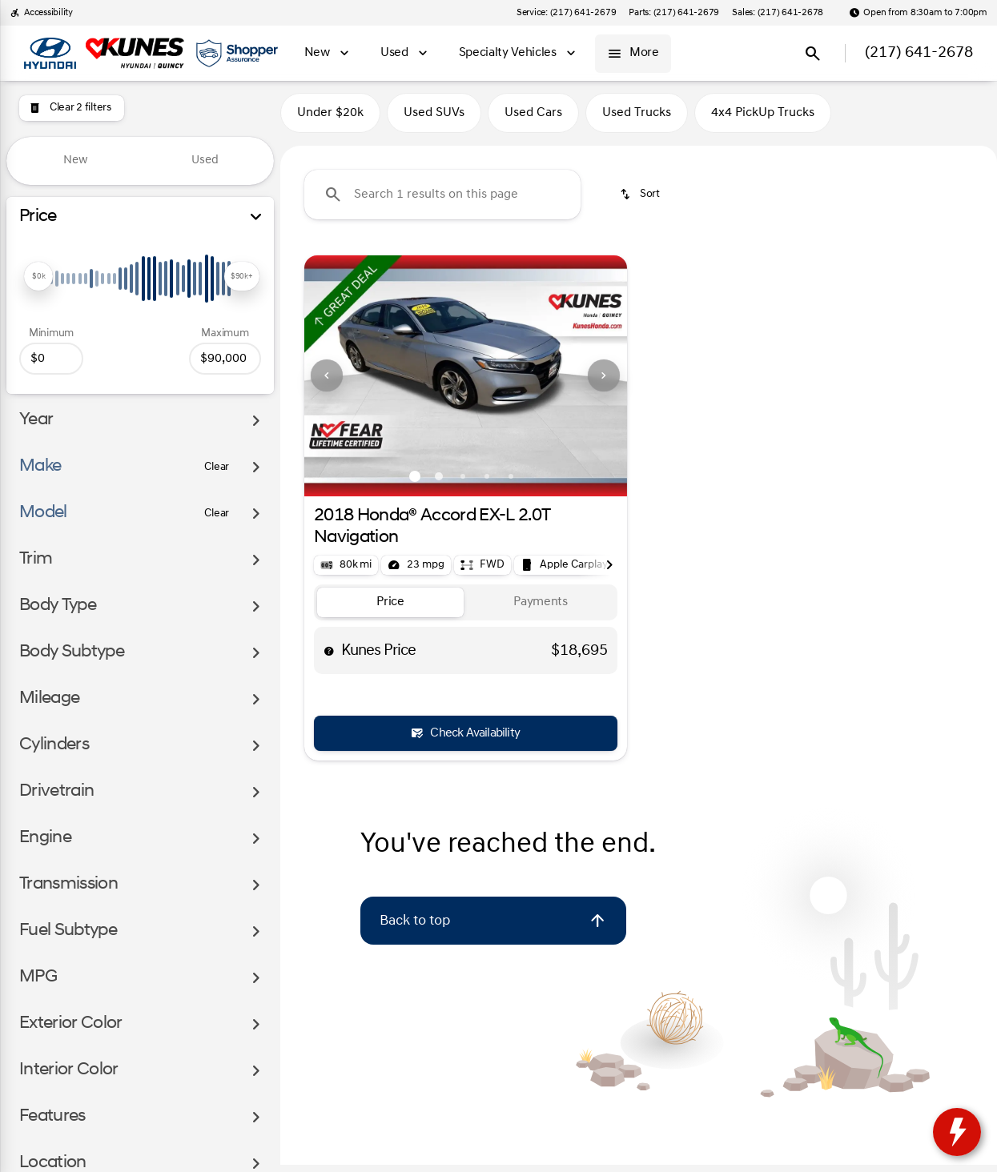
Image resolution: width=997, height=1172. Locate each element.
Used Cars (533, 119)
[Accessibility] (41, 12)
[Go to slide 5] (511, 483)
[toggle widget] (957, 1132)
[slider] (38, 276)
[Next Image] (604, 383)
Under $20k (330, 119)
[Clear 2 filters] (71, 108)
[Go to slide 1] (414, 483)
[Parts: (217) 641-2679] (673, 12)
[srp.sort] (641, 201)
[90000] (225, 359)
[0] (51, 359)
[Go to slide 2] (438, 483)
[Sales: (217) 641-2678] (777, 12)
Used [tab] (205, 161)
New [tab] (75, 161)
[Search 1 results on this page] (442, 201)
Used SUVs (434, 119)
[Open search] (813, 53)
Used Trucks (636, 119)
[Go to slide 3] (462, 483)
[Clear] (216, 467)
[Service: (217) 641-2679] (566, 12)
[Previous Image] (327, 383)
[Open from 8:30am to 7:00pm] (918, 12)
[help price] (329, 657)
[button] (328, 383)
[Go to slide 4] (486, 483)
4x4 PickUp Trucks (762, 119)
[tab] (390, 609)
